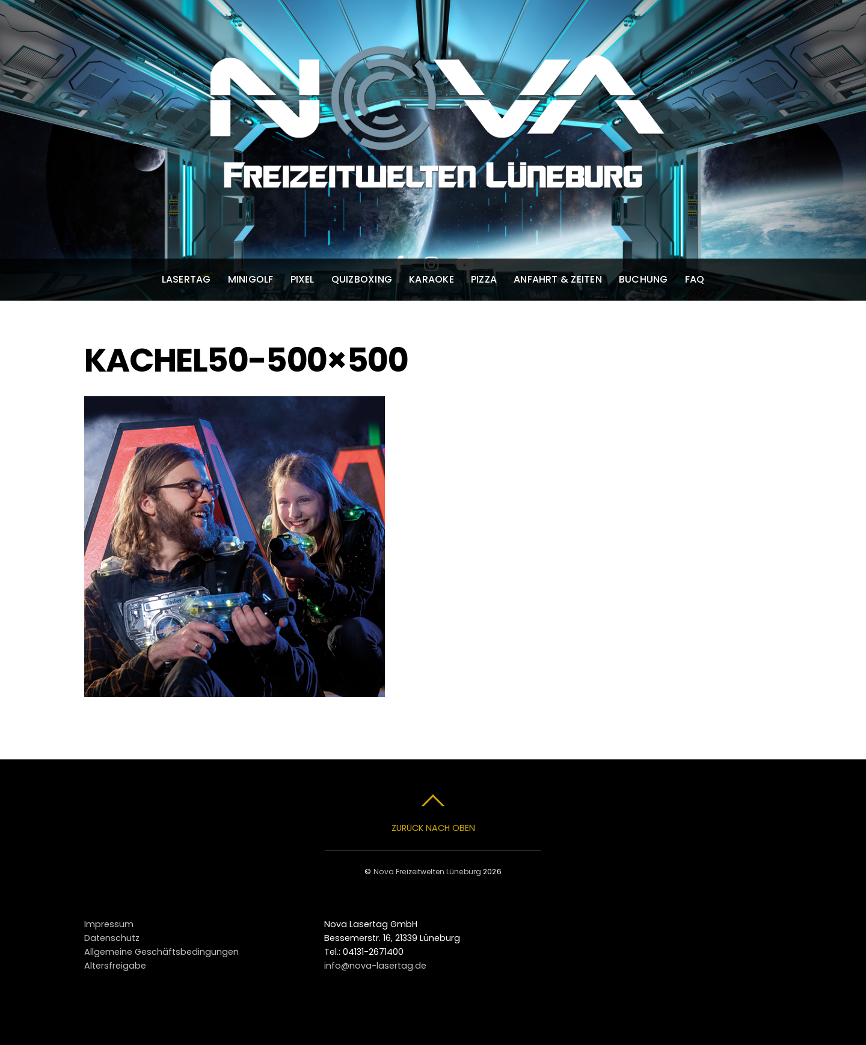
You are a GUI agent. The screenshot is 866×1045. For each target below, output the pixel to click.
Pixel (302, 279)
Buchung (643, 279)
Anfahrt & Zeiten (558, 279)
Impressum (109, 924)
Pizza (484, 279)
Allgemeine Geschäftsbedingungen (161, 952)
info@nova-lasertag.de (375, 966)
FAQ (695, 279)
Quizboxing (361, 279)
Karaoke (431, 279)
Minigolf (251, 279)
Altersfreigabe (115, 966)
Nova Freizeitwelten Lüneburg (427, 871)
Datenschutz (112, 938)
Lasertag (186, 279)
